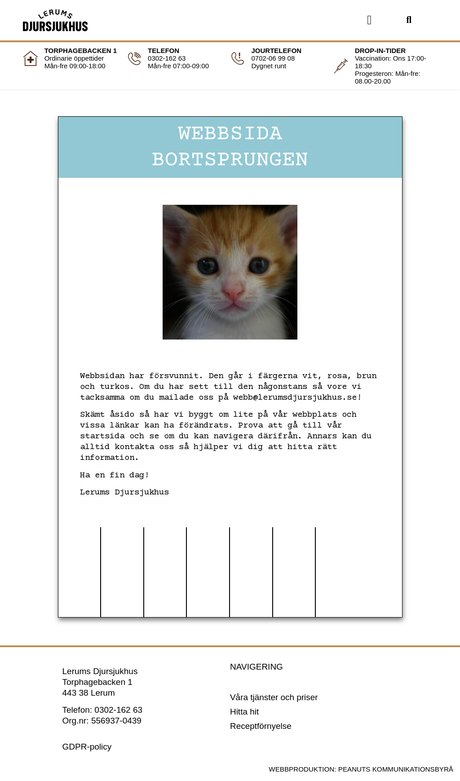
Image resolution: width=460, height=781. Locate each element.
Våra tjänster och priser (274, 697)
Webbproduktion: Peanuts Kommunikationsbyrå (361, 769)
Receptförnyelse (261, 726)
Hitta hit (244, 711)
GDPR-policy (87, 746)
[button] (369, 20)
